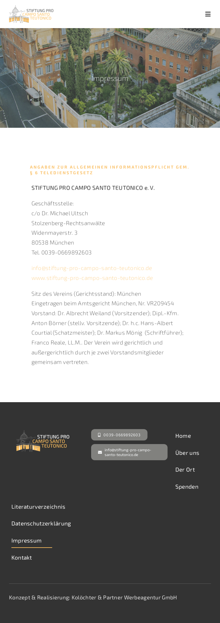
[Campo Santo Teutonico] (31, 7)
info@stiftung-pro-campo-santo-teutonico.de (91, 269)
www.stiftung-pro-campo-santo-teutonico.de (92, 279)
